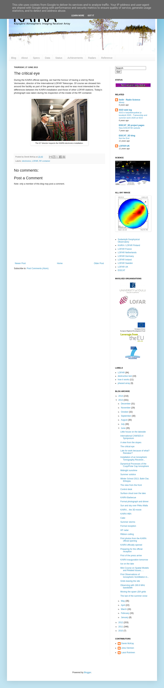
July (123, 424)
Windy (121, 102)
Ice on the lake (127, 564)
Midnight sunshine (128, 470)
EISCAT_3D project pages (131, 125)
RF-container (44, 161)
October (125, 412)
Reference (107, 57)
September (126, 416)
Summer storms (127, 522)
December (126, 403)
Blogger (87, 672)
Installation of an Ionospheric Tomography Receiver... (133, 458)
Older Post (99, 263)
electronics (26, 161)
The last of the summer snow (133, 596)
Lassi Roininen (128, 652)
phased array (124, 383)
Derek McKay (127, 643)
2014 (121, 396)
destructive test (125, 376)
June (123, 428)
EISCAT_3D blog (127, 135)
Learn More (77, 15)
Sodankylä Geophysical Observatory (129, 240)
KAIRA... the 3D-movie (130, 510)
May (123, 601)
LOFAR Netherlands (127, 252)
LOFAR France (125, 249)
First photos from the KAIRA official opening (133, 539)
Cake (122, 518)
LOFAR (35, 161)
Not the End (124, 138)
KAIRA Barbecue (128, 497)
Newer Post (20, 263)
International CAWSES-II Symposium (131, 437)
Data (47, 57)
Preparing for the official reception (131, 550)
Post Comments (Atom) (38, 268)
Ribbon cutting (127, 534)
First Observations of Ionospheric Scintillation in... (134, 575)
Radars (92, 57)
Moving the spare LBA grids (133, 591)
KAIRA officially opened (131, 545)
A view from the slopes (130, 442)
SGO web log (125, 110)
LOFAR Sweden (125, 263)
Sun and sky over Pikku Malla (134, 505)
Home (60, 263)
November (126, 407)
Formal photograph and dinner (134, 501)
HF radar (124, 530)
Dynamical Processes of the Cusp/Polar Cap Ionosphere (134, 465)
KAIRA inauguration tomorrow (134, 560)
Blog (13, 57)
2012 (121, 622)
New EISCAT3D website (129, 128)
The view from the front (131, 485)
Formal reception (128, 526)
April (123, 605)
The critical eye (127, 446)
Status (58, 57)
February (125, 613)
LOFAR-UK (124, 146)
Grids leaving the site (130, 581)
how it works (123, 379)
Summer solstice (128, 474)
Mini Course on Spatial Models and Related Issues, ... (134, 569)
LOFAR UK (123, 267)
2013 (121, 400)
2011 (121, 626)
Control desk (126, 489)
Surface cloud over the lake (133, 493)
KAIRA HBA (125, 514)
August (124, 420)
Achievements (75, 57)
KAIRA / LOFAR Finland (129, 245)
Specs (36, 57)
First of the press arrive (131, 555)
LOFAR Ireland (125, 259)
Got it (91, 15)
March (124, 609)
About (24, 57)
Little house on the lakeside (133, 432)
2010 (121, 630)
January (125, 617)
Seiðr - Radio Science (129, 100)
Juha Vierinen (127, 648)
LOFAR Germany (126, 256)
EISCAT (121, 270)
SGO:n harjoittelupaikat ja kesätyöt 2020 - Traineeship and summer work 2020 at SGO (133, 115)
